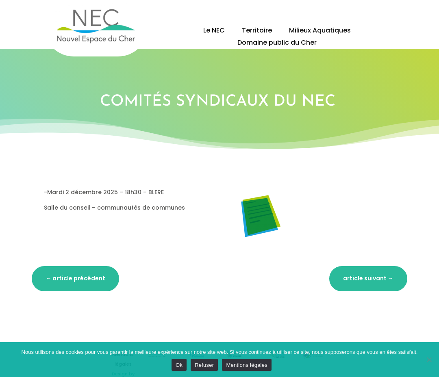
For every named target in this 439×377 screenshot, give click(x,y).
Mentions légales (246, 365)
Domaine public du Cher (277, 43)
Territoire (257, 31)
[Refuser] (429, 359)
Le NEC (214, 31)
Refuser (204, 365)
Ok (179, 365)
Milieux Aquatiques (320, 31)
